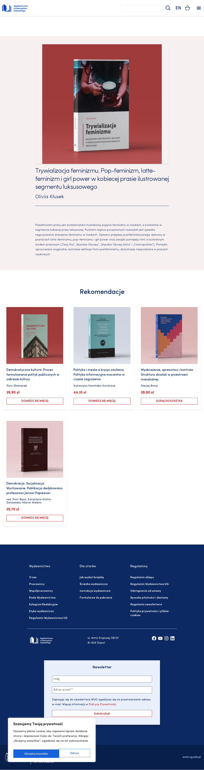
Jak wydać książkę (92, 577)
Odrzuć (28, 753)
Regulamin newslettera (146, 604)
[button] (198, 8)
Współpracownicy (41, 591)
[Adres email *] (102, 690)
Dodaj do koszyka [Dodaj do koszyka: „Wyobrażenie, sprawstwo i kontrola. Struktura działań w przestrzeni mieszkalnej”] (169, 401)
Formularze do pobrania (96, 597)
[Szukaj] (168, 8)
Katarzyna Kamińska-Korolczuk (94, 385)
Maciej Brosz (149, 385)
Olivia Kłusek (49, 196)
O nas (33, 577)
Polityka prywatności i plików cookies (149, 613)
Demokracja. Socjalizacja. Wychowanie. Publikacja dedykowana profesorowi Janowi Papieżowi (34, 488)
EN (178, 8)
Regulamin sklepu (142, 577)
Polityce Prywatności (102, 705)
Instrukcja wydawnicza (95, 591)
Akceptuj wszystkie (67, 753)
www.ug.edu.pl (191, 757)
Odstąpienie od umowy (145, 591)
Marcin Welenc (32, 502)
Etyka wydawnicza (41, 611)
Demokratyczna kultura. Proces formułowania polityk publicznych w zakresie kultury (32, 374)
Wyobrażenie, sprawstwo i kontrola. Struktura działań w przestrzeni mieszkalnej (167, 374)
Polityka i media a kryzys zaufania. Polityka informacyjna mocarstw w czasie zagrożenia (99, 374)
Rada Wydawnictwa (42, 597)
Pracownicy (37, 584)
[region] (52, 741)
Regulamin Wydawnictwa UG (48, 618)
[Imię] (102, 679)
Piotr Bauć (19, 499)
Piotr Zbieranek (16, 385)
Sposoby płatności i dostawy (149, 597)
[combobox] (142, 8)
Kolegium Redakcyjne (43, 604)
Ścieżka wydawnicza (94, 584)
